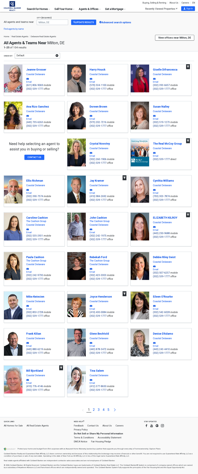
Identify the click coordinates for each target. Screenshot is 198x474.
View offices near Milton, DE (174, 37)
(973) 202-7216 (98, 122)
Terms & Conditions (84, 437)
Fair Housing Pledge (101, 441)
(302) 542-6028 (161, 312)
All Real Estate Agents (38, 425)
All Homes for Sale (13, 425)
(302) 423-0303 (98, 275)
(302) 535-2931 (34, 235)
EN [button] (193, 3)
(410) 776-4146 (34, 386)
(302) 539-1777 (34, 88)
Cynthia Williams (163, 180)
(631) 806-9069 (34, 85)
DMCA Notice (80, 441)
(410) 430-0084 (98, 312)
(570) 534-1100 (98, 85)
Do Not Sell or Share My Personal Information (98, 433)
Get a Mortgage (115, 9)
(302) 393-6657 (161, 85)
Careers (185, 3)
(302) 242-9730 (34, 275)
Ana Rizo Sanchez (37, 106)
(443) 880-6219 (34, 349)
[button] (188, 8)
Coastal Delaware (35, 74)
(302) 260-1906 (98, 159)
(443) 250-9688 (161, 233)
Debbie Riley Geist (164, 257)
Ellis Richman (34, 180)
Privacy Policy (81, 429)
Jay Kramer (97, 180)
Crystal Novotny (100, 143)
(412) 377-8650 (98, 386)
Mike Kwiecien (35, 296)
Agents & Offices (89, 9)
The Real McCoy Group (167, 143)
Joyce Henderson (101, 296)
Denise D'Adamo (163, 333)
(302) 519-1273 (161, 122)
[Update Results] (83, 22)
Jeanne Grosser (36, 69)
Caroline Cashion (37, 217)
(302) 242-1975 (98, 235)
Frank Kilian (33, 333)
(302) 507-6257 (161, 272)
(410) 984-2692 (98, 196)
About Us (173, 3)
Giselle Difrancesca (165, 69)
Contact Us (93, 425)
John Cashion (98, 217)
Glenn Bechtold (99, 333)
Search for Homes (38, 9)
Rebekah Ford (98, 257)
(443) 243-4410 (161, 349)
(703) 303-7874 (161, 196)
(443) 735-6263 (34, 122)
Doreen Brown (98, 106)
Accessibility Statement (109, 437)
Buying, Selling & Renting (154, 3)
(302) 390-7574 (34, 196)
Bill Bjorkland (34, 370)
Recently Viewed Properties (161, 8)
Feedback (79, 426)
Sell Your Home (64, 9)
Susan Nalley (161, 106)
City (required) (44, 18)
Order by (8, 55)
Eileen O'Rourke (163, 296)
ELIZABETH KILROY (165, 217)
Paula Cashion (35, 257)
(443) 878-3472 (98, 349)
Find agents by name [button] (14, 29)
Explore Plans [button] (154, 449)
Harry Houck (97, 69)
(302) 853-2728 (34, 312)
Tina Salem (97, 370)
